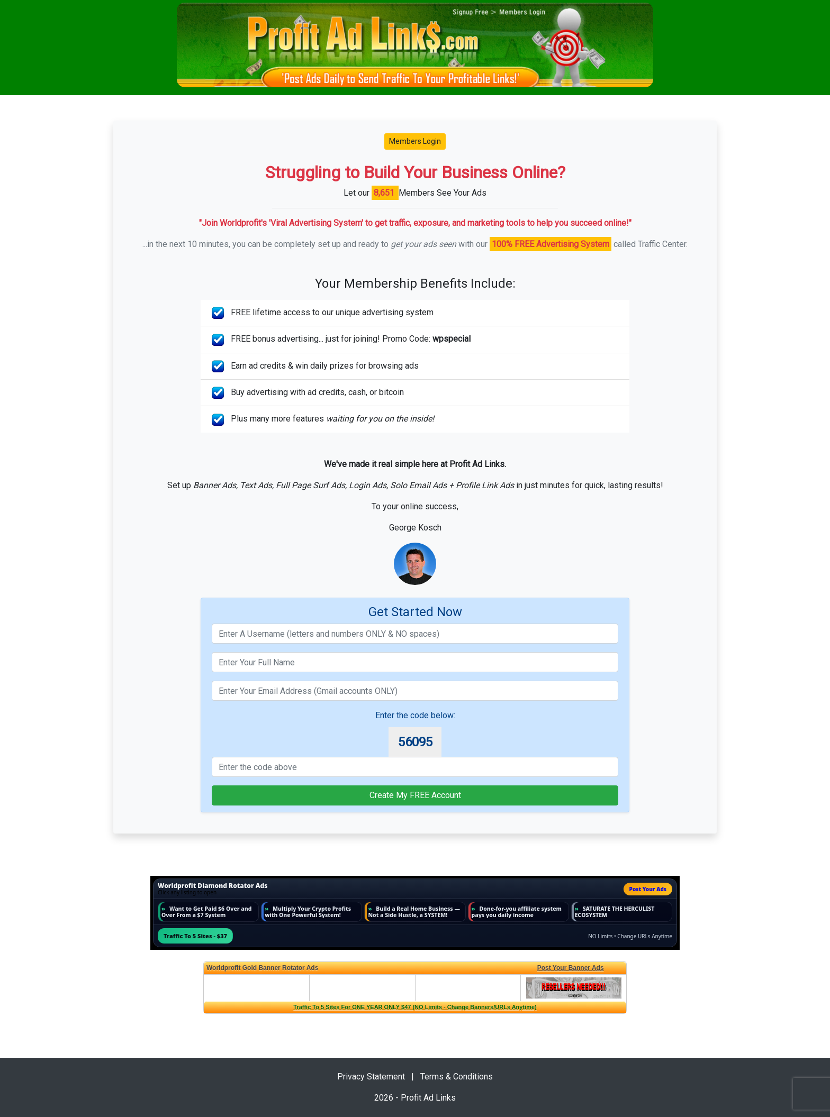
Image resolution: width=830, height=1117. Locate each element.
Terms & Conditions (456, 1077)
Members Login (415, 141)
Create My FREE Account (415, 795)
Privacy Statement (371, 1077)
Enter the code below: (415, 715)
